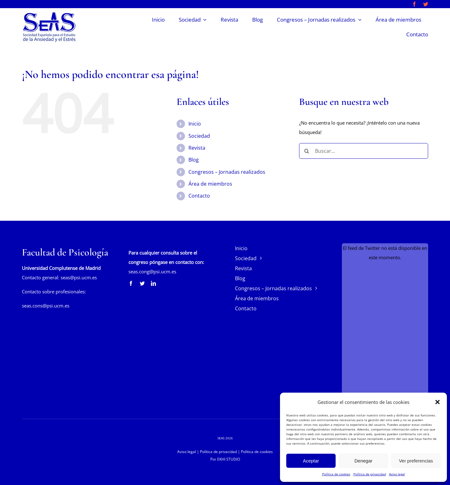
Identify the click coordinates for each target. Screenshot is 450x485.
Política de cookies (336, 474)
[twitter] (425, 4)
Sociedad (199, 135)
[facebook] (414, 4)
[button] (437, 402)
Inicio (194, 123)
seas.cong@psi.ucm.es (152, 271)
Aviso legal (397, 474)
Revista (196, 147)
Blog (193, 159)
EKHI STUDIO (228, 459)
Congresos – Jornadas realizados (226, 171)
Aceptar (311, 460)
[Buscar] (307, 151)
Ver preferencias (416, 460)
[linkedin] (153, 283)
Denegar (363, 460)
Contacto (199, 195)
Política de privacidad (369, 474)
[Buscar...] (363, 151)
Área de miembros (210, 183)
